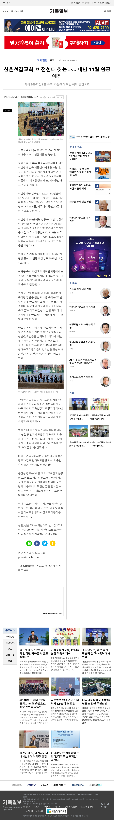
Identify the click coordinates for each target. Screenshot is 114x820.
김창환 (72, 331)
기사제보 (56, 807)
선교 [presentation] (10, 648)
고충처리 (29, 811)
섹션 (7, 3)
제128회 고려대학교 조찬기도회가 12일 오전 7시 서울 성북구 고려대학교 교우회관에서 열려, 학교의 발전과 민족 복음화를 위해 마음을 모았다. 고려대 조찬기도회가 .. (33, 718)
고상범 (72, 366)
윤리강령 (39, 811)
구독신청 (101, 3)
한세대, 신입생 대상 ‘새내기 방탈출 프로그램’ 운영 (80, 172)
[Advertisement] (90, 113)
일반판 (87, 3)
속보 (72, 136)
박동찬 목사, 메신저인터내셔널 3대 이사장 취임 (33, 754)
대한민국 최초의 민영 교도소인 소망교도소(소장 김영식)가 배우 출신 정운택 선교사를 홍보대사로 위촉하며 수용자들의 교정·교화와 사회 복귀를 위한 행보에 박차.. (96, 667)
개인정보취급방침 (70, 807)
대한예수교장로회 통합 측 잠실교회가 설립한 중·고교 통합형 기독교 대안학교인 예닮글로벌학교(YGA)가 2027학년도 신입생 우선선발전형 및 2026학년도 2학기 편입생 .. (96, 715)
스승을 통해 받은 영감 (80, 201)
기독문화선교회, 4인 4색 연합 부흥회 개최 (65, 651)
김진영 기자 (16, 96)
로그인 (108, 3)
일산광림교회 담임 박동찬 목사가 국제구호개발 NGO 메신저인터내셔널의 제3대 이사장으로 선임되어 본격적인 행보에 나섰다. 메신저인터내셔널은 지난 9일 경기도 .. (33, 767)
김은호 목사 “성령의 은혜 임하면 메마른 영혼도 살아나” (33, 653)
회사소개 (27, 807)
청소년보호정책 (86, 807)
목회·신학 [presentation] (10, 655)
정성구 (72, 292)
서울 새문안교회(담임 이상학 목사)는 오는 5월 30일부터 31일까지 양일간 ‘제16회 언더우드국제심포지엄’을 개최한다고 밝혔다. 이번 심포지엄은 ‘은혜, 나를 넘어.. (65, 770)
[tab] (10, 636)
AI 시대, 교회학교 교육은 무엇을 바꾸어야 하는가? (83, 361)
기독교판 (77, 3)
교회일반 (42, 60)
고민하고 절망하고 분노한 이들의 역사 (79, 187)
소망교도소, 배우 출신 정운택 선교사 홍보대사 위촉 (96, 653)
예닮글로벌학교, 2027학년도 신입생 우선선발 (96, 702)
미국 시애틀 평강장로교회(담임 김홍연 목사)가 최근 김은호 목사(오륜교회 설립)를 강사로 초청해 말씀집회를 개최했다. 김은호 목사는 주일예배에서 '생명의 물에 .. (33, 667)
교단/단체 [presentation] (10, 642)
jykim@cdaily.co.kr (30, 96)
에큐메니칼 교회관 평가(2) (82, 307)
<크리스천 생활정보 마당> (52, 613)
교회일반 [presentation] (10, 636)
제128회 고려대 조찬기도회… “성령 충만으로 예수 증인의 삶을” (33, 703)
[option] (79, 410)
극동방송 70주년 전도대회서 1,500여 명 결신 (65, 702)
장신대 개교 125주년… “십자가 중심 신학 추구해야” (80, 156)
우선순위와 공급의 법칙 (81, 377)
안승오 (72, 310)
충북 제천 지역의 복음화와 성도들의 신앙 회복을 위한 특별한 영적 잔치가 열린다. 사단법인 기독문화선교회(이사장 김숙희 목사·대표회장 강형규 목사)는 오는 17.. (65, 664)
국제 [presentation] (10, 661)
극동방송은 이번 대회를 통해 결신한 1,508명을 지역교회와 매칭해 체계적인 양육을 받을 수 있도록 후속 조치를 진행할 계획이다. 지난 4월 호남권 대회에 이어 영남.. (65, 714)
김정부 (72, 381)
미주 (94, 3)
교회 (52, 60)
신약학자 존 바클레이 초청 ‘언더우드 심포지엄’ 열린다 (65, 756)
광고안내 (36, 807)
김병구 (72, 348)
